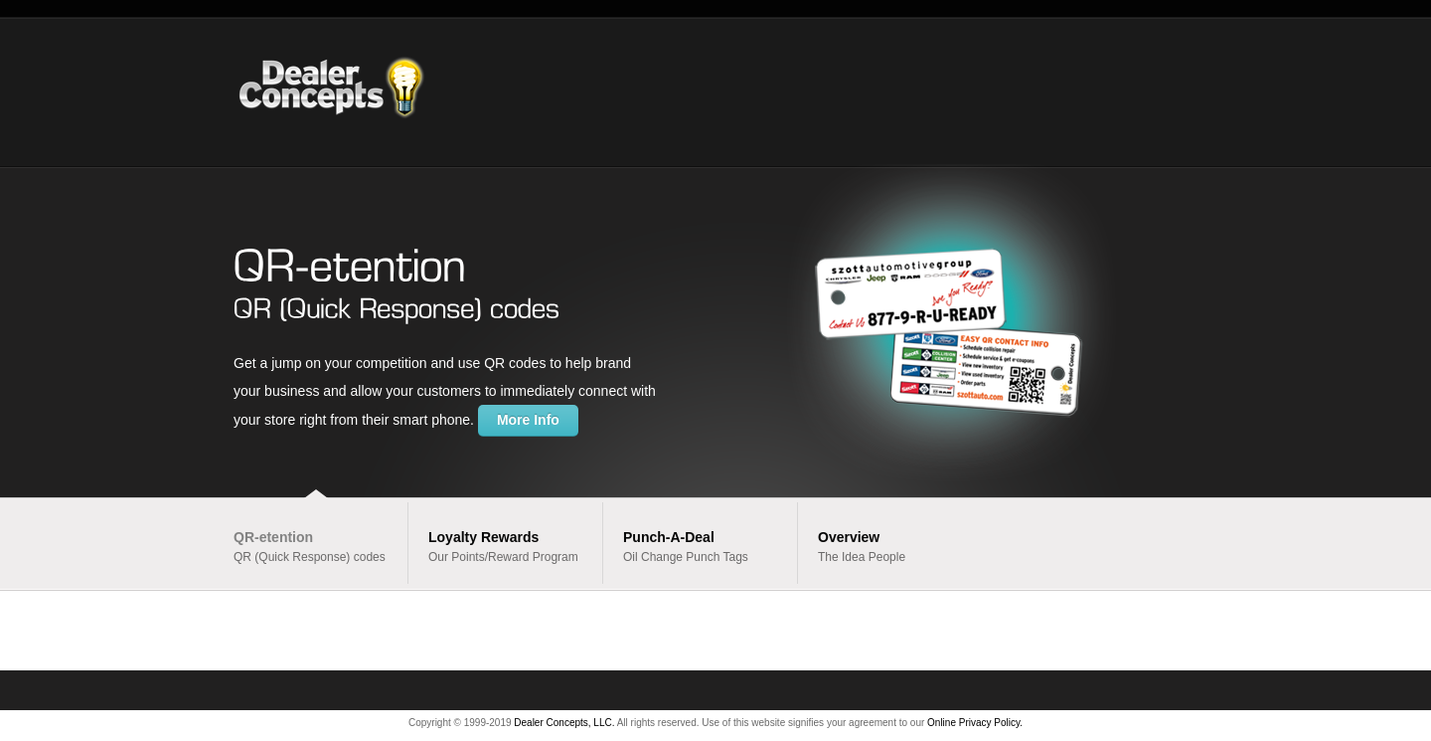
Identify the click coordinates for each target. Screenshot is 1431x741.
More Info (528, 420)
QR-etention (273, 537)
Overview (848, 537)
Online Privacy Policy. (975, 722)
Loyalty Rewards (483, 537)
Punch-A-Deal (669, 537)
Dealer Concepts (359, 92)
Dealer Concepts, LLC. (564, 722)
